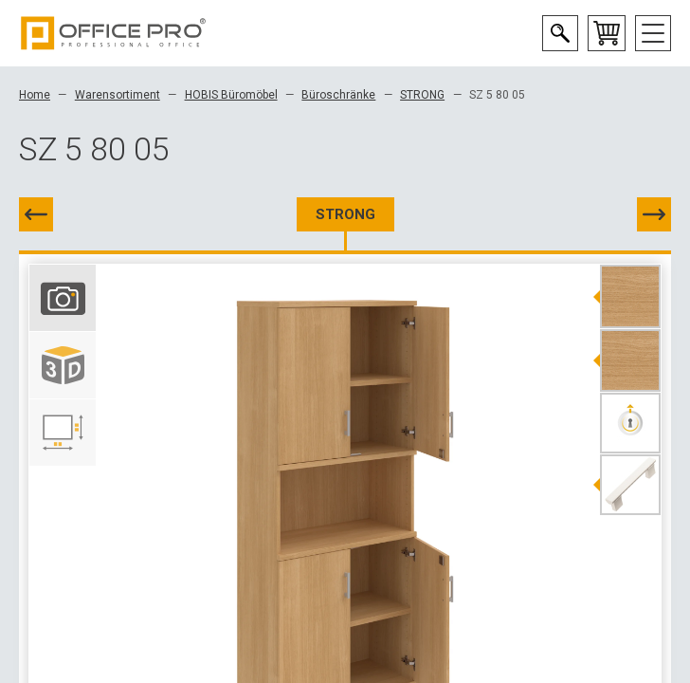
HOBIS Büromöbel (231, 95)
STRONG (422, 95)
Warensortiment (117, 95)
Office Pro (114, 33)
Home (34, 95)
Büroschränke (338, 95)
